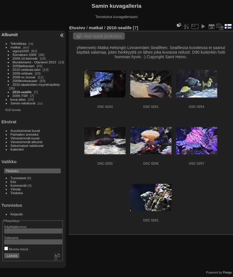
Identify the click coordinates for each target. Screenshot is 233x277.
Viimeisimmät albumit (26, 142)
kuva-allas (18, 99)
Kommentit (19, 185)
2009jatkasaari (24, 66)
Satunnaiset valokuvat (27, 145)
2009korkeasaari (25, 81)
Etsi (13, 182)
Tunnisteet (18, 178)
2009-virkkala (23, 73)
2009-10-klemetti (25, 58)
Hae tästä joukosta (103, 36)
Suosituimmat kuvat (25, 130)
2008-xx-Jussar (25, 77)
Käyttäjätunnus (15, 227)
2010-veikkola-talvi (26, 69)
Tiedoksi (17, 193)
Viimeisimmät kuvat (25, 138)
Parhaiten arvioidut (25, 134)
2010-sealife (22, 92)
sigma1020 (21, 51)
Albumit (9, 34)
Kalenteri (17, 149)
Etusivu (77, 27)
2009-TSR (20, 95)
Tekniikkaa (18, 43)
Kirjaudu (17, 214)
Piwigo (227, 272)
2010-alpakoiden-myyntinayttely (36, 84)
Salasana (11, 237)
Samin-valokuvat (23, 103)
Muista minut (16, 249)
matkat (16, 47)
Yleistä (16, 189)
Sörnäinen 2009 (24, 54)
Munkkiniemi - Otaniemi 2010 (34, 62)
